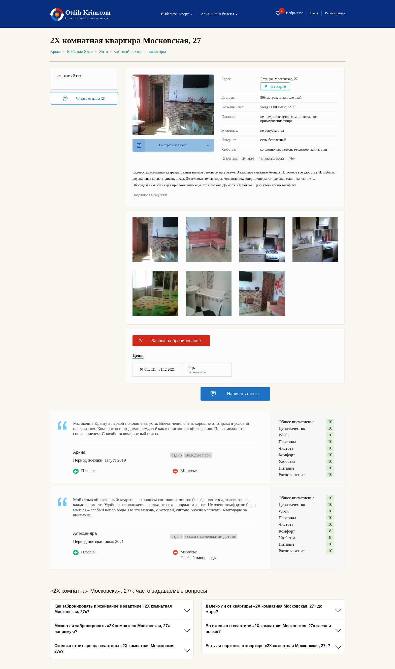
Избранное (289, 13)
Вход (314, 13)
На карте (275, 86)
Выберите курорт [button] (176, 14)
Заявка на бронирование (170, 341)
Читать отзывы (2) (84, 98)
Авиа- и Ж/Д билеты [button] (219, 14)
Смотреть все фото (162, 145)
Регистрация (335, 13)
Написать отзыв (234, 393)
